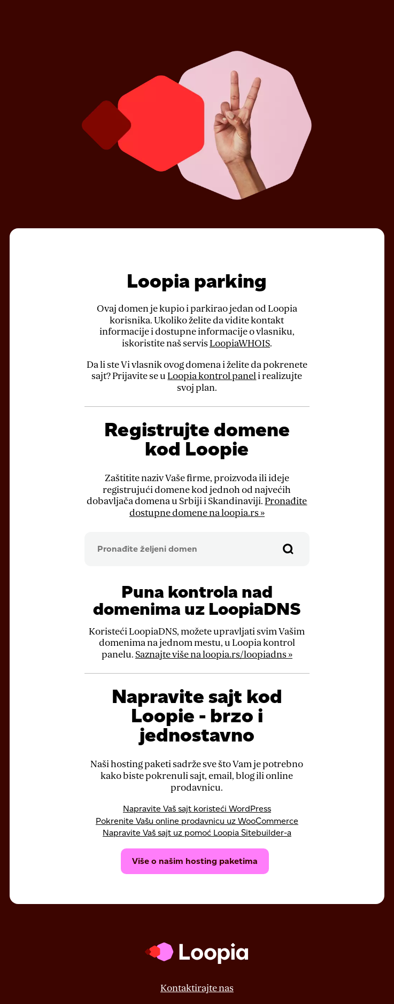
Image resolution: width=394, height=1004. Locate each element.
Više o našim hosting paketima (195, 861)
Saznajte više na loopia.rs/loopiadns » (213, 654)
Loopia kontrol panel (211, 376)
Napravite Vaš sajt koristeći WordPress (197, 809)
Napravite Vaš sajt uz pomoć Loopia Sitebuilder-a (197, 833)
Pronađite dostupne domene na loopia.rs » (218, 507)
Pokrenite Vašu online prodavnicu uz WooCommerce (197, 821)
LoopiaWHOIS (240, 343)
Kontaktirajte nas (197, 988)
